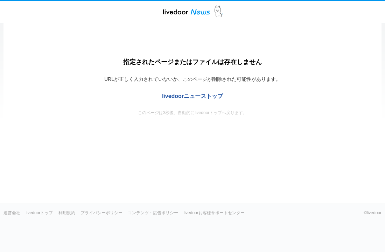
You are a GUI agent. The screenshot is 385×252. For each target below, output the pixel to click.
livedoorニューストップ (192, 96)
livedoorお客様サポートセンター (214, 212)
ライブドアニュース (186, 11)
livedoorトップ (39, 212)
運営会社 (12, 212)
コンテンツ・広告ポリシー (153, 212)
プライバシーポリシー (101, 212)
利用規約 (66, 212)
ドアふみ (219, 12)
